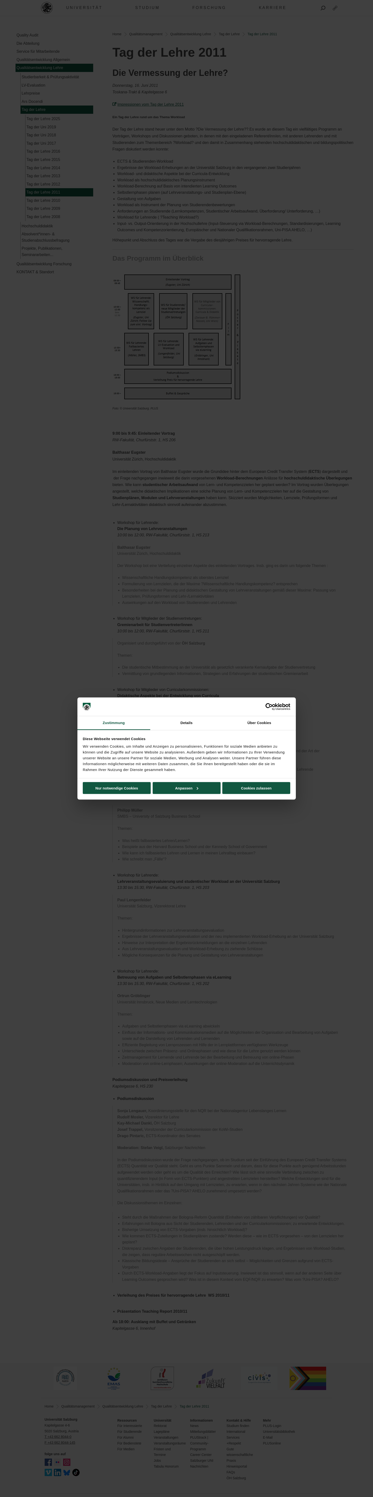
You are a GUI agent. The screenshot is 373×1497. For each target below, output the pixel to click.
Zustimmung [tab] (114, 723)
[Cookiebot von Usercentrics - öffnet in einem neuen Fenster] (269, 706)
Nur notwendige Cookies (116, 788)
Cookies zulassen (256, 788)
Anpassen (186, 788)
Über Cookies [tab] (259, 723)
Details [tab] (187, 723)
